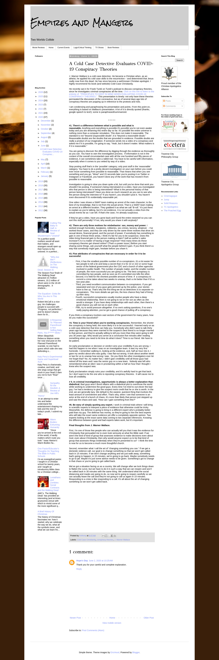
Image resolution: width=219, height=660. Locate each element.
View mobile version (111, 623)
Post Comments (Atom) (93, 630)
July (43, 141)
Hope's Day (82, 560)
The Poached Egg (172, 210)
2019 (41, 181)
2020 (41, 117)
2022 (41, 109)
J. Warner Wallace (122, 540)
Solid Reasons (171, 203)
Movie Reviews (38, 48)
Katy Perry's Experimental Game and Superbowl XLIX (50, 359)
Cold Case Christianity (86, 540)
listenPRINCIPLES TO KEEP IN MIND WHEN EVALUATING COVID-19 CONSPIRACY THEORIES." (111, 94)
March (44, 168)
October (45, 129)
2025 (41, 96)
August (44, 137)
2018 (41, 185)
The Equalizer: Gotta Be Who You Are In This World (49, 296)
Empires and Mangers (81, 22)
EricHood (115, 652)
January (45, 176)
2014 (41, 202)
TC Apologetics (171, 207)
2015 (41, 198)
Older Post (149, 618)
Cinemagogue (170, 196)
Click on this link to (133, 91)
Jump (166, 199)
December (46, 120)
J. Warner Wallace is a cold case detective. (90, 76)
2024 (41, 100)
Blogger (135, 652)
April (43, 163)
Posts (167, 101)
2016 (41, 194)
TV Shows (99, 48)
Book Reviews (113, 48)
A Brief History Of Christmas (46, 512)
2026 (41, 92)
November (46, 125)
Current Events (63, 48)
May (43, 159)
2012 (41, 210)
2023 (41, 104)
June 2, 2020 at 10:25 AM (101, 560)
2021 (41, 113)
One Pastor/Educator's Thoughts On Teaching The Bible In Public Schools (48, 452)
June (43, 145)
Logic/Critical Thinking (82, 48)
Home (51, 48)
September (46, 133)
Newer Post (75, 618)
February (45, 172)
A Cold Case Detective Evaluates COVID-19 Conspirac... (51, 151)
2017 (41, 189)
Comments (169, 106)
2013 (41, 206)
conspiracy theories (105, 540)
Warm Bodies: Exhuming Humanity (55, 423)
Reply (79, 569)
